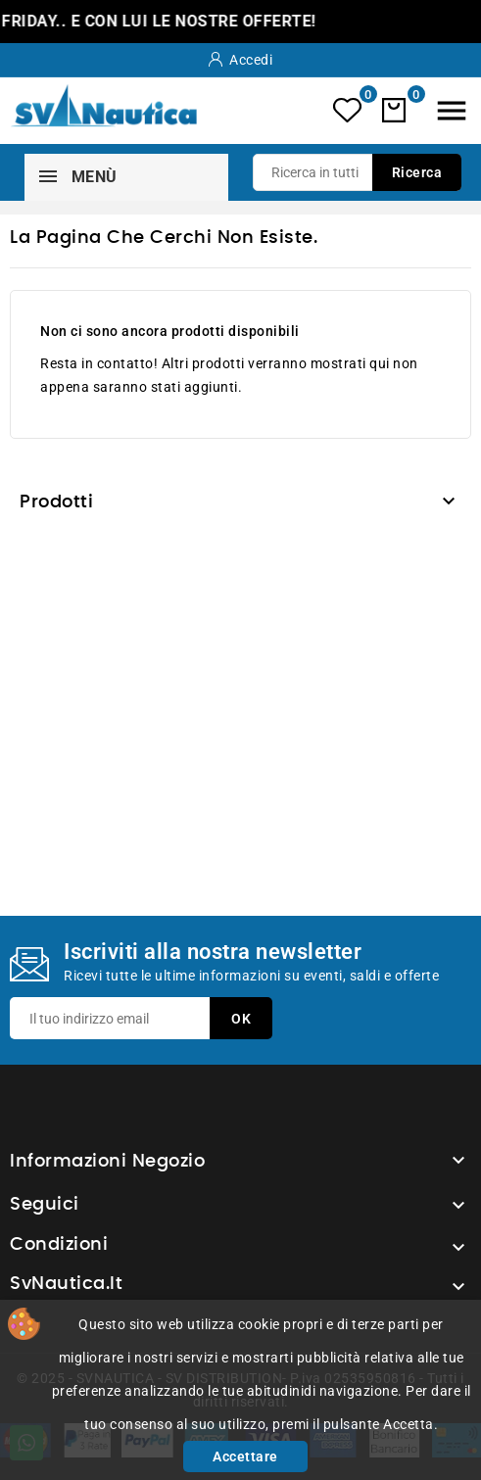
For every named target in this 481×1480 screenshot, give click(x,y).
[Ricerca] (357, 172)
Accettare (245, 1456)
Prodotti (56, 502)
